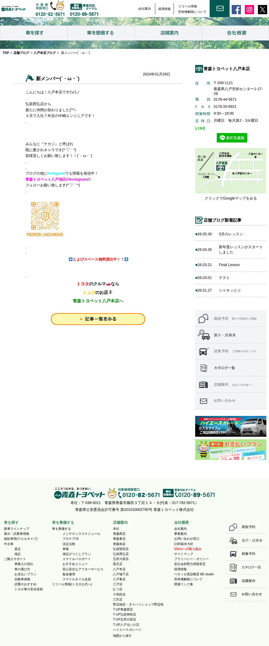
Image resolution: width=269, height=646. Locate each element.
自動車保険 (22, 579)
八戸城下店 (121, 574)
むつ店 (117, 589)
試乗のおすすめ (25, 584)
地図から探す (122, 636)
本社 (116, 529)
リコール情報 (187, 6)
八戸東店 (119, 579)
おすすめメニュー (75, 564)
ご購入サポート (15, 559)
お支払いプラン (25, 574)
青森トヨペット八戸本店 (227, 69)
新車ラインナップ (16, 529)
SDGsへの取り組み (188, 549)
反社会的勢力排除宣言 (190, 564)
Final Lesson (229, 265)
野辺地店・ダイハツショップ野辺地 (138, 604)
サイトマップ (183, 554)
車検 (66, 549)
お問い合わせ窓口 (186, 539)
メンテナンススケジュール (81, 534)
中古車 (8, 544)
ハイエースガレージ (127, 630)
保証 (17, 554)
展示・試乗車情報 (16, 534)
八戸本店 (119, 569)
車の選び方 (22, 569)
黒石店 (117, 564)
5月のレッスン (231, 234)
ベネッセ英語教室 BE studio (194, 574)
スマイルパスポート (77, 559)
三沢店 (117, 599)
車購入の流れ (23, 564)
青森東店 (119, 539)
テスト (224, 278)
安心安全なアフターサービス (83, 569)
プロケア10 (71, 539)
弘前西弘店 (121, 554)
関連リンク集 (183, 584)
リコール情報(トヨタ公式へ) (72, 584)
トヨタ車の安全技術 (28, 589)
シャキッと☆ (230, 290)
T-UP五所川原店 (124, 619)
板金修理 (69, 574)
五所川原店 (121, 559)
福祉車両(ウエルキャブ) (21, 539)
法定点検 (69, 544)
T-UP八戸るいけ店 (126, 625)
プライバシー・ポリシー (191, 559)
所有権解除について (192, 12)
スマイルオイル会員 (77, 579)
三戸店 (117, 584)
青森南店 (119, 544)
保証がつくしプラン (77, 554)
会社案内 (144, 9)
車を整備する (61, 529)
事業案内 (180, 534)
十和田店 (119, 594)
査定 (17, 549)
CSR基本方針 (183, 544)
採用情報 (164, 9)
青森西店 (119, 534)
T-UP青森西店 (123, 609)
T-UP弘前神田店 (124, 614)
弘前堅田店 (121, 549)
